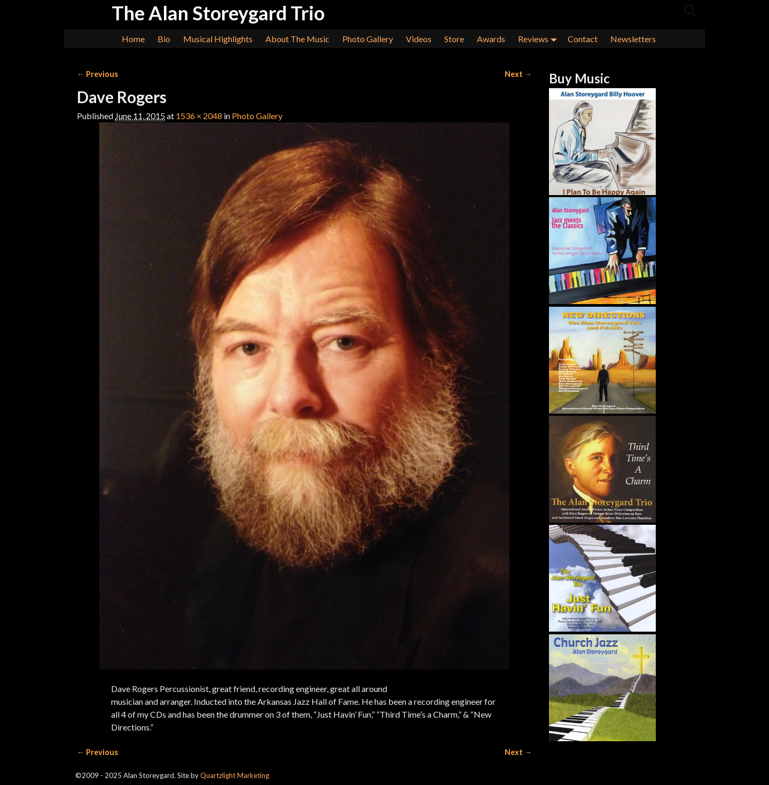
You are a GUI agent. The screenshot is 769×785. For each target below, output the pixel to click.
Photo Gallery (367, 39)
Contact (583, 39)
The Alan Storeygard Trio (218, 13)
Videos (418, 39)
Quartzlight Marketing (234, 775)
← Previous (97, 74)
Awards (491, 39)
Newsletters (633, 39)
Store (454, 39)
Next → (518, 74)
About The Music (297, 39)
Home (133, 39)
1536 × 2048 (199, 116)
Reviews (539, 38)
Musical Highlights (218, 39)
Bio (164, 39)
